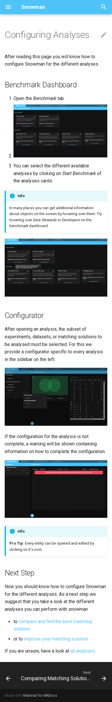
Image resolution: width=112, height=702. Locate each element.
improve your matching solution (56, 639)
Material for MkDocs (40, 695)
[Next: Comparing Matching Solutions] (63, 675)
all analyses (82, 651)
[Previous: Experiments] (8, 675)
